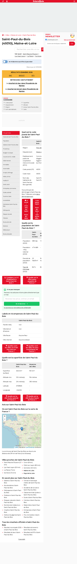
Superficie (26, 102)
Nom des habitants (10, 109)
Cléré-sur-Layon (29, 465)
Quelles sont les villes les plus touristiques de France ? (32, 348)
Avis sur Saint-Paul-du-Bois (30, 107)
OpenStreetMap (29, 447)
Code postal (8, 102)
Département (9, 105)
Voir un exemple (69, 40)
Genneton (27, 468)
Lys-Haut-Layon (20, 56)
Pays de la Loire (29, 473)
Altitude (25, 105)
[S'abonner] (60, 44)
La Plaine (30, 56)
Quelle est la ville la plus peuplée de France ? (32, 280)
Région (7, 107)
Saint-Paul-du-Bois (29, 35)
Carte (25, 109)
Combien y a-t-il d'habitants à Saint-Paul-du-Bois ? (11, 280)
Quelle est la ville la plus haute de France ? (32, 398)
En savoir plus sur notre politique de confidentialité (17, 307)
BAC (10, 75)
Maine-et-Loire (16, 35)
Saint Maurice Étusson (30, 54)
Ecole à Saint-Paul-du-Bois (32, 497)
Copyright (21, 539)
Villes (7, 35)
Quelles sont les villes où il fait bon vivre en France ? (11, 348)
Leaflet (16, 447)
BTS (33, 75)
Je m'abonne (20, 304)
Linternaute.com (51, 40)
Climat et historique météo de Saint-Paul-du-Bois (32, 483)
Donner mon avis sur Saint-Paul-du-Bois (26, 209)
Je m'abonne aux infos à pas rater (17, 61)
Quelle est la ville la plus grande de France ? (11, 398)
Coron (26, 462)
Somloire (38, 56)
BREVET (22, 75)
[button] (22, 429)
